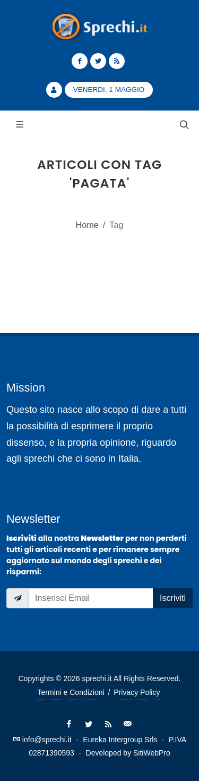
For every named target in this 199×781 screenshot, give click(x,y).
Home (87, 225)
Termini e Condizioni (71, 692)
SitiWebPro (151, 753)
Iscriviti (173, 597)
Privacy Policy (137, 692)
